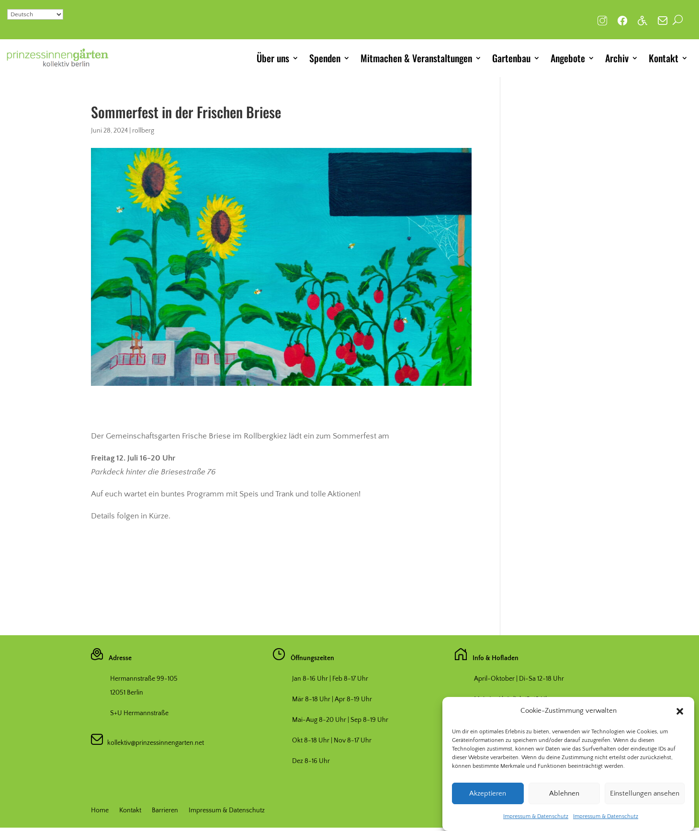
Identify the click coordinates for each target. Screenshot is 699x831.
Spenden (324, 58)
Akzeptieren (487, 803)
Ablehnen (564, 803)
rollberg (143, 131)
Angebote (568, 58)
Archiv (617, 58)
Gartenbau (511, 58)
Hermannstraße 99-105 (144, 679)
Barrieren (165, 810)
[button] (680, 721)
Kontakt (663, 58)
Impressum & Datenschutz (535, 826)
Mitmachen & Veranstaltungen (416, 58)
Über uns (273, 58)
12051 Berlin (126, 692)
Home (100, 810)
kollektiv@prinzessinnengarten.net (153, 743)
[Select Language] (35, 14)
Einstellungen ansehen (644, 803)
